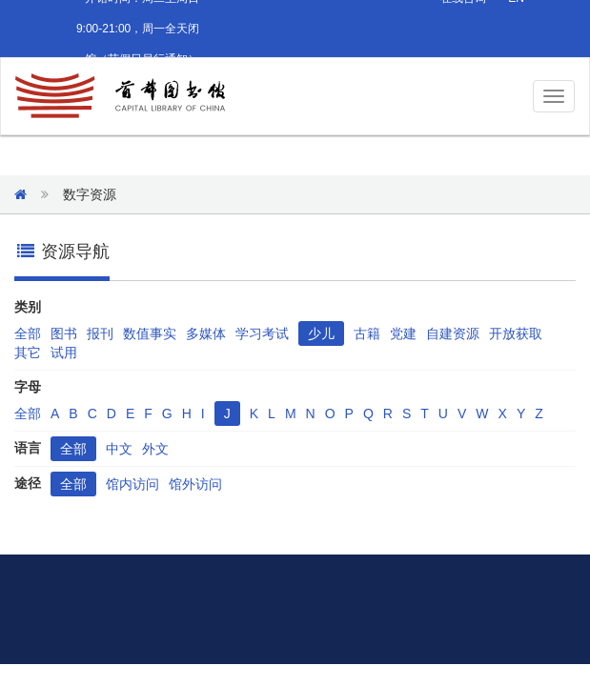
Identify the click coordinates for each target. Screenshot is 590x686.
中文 (119, 448)
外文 (155, 448)
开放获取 (515, 333)
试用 (64, 352)
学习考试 (262, 333)
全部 (27, 333)
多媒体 (206, 333)
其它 (27, 352)
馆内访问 (132, 484)
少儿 (321, 333)
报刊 (100, 333)
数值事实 (149, 333)
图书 (64, 333)
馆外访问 (195, 484)
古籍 (367, 333)
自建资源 (452, 333)
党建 (403, 333)
